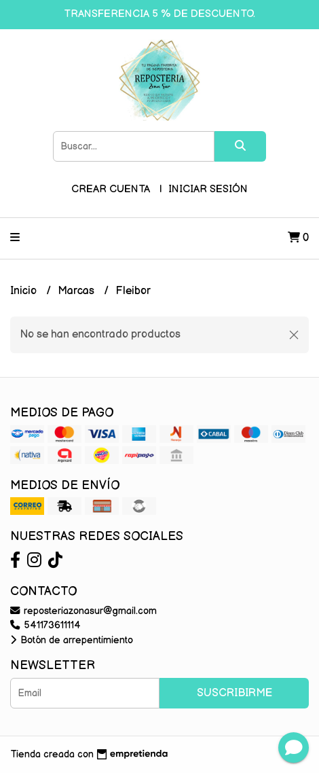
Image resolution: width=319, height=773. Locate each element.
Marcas (77, 291)
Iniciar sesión (208, 189)
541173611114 (45, 625)
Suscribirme (234, 693)
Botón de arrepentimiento (71, 640)
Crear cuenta (110, 189)
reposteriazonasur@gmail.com (83, 611)
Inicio (24, 291)
